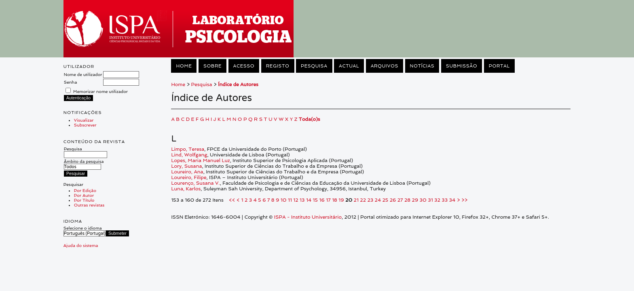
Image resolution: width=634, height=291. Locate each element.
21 (356, 200)
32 (437, 200)
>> (464, 200)
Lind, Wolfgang (189, 155)
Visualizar (84, 120)
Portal (499, 66)
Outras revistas (89, 204)
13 (302, 200)
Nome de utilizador (83, 74)
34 (452, 200)
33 (445, 200)
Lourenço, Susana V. (195, 183)
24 (378, 200)
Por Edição (85, 190)
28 (407, 200)
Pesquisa (85, 151)
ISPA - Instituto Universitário (308, 217)
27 (400, 200)
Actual (349, 66)
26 (393, 200)
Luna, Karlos (186, 189)
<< (232, 200)
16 (321, 200)
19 (341, 200)
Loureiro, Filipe (188, 177)
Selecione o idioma (82, 228)
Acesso (244, 66)
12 (295, 200)
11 (290, 200)
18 (334, 200)
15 (315, 200)
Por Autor (84, 195)
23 (370, 200)
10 (284, 200)
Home (184, 66)
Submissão (461, 66)
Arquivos (384, 66)
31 (430, 200)
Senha (70, 82)
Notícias (422, 66)
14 (308, 200)
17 (328, 200)
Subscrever (85, 124)
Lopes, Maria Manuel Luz (200, 160)
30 (423, 200)
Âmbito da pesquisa (84, 164)
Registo (278, 66)
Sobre (212, 66)
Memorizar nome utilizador (100, 91)
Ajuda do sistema (80, 245)
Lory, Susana (186, 166)
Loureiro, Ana (187, 172)
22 (363, 200)
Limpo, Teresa (187, 149)
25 (386, 200)
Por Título (84, 200)
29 (415, 200)
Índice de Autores (238, 84)
